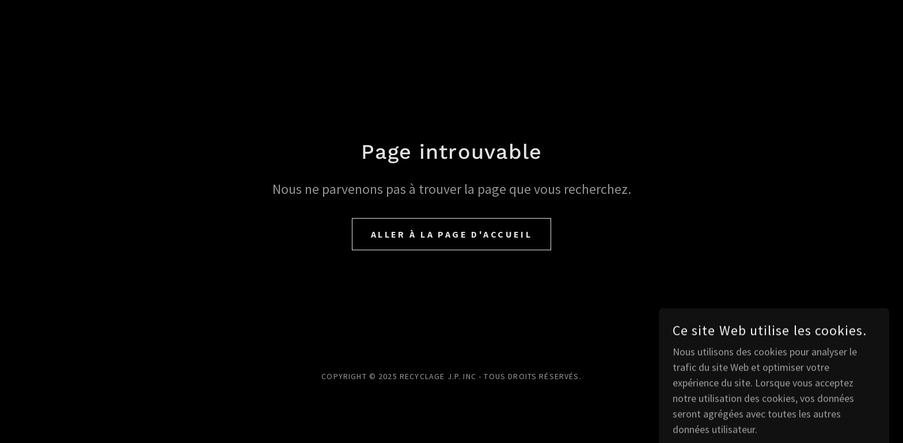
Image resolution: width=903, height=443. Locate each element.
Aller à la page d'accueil (452, 234)
